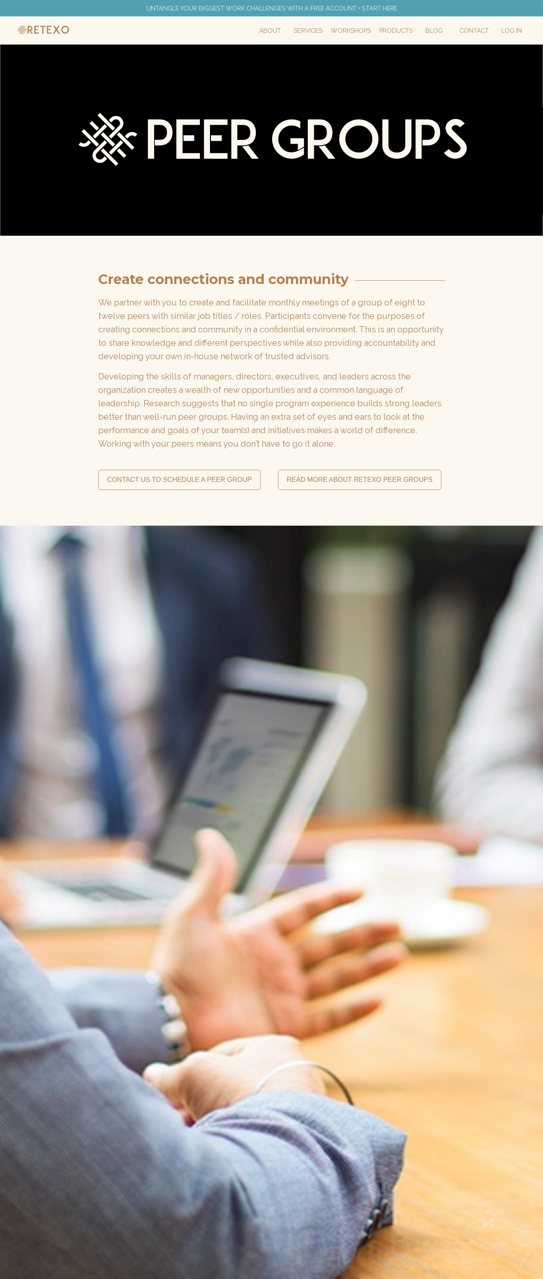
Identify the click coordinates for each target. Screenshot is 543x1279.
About (280, 31)
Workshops (357, 31)
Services (316, 31)
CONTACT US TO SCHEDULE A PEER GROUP (179, 480)
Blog (436, 31)
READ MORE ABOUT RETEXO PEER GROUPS (360, 480)
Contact (476, 31)
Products (400, 31)
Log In (512, 31)
